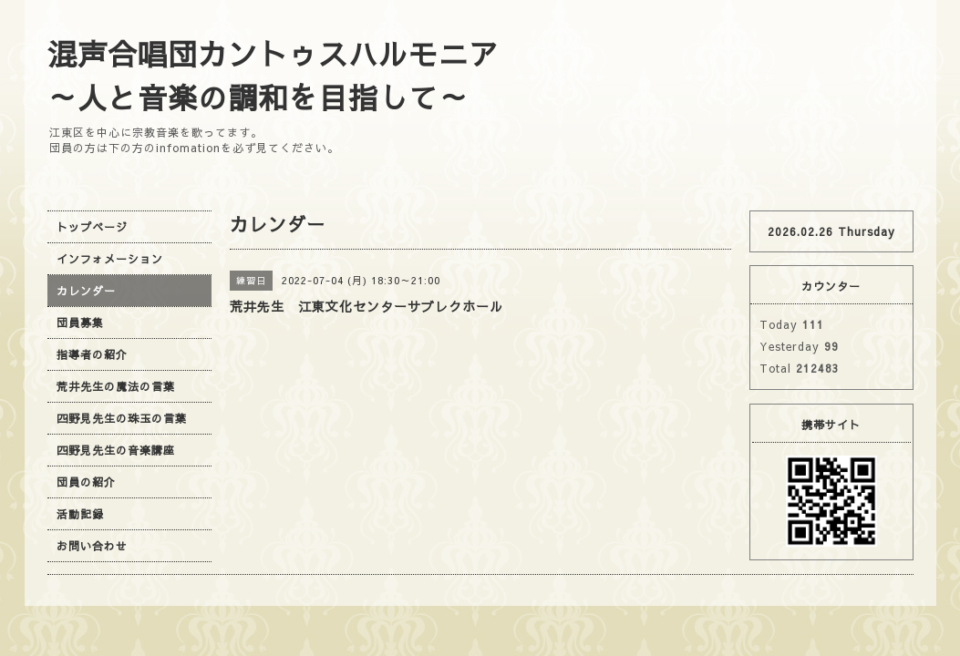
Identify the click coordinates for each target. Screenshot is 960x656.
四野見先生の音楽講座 (116, 450)
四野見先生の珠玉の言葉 (122, 418)
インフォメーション (110, 258)
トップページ (92, 227)
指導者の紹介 (92, 354)
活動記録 (80, 514)
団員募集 (80, 322)
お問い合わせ (92, 545)
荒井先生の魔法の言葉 (116, 386)
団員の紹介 (86, 482)
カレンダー (86, 290)
